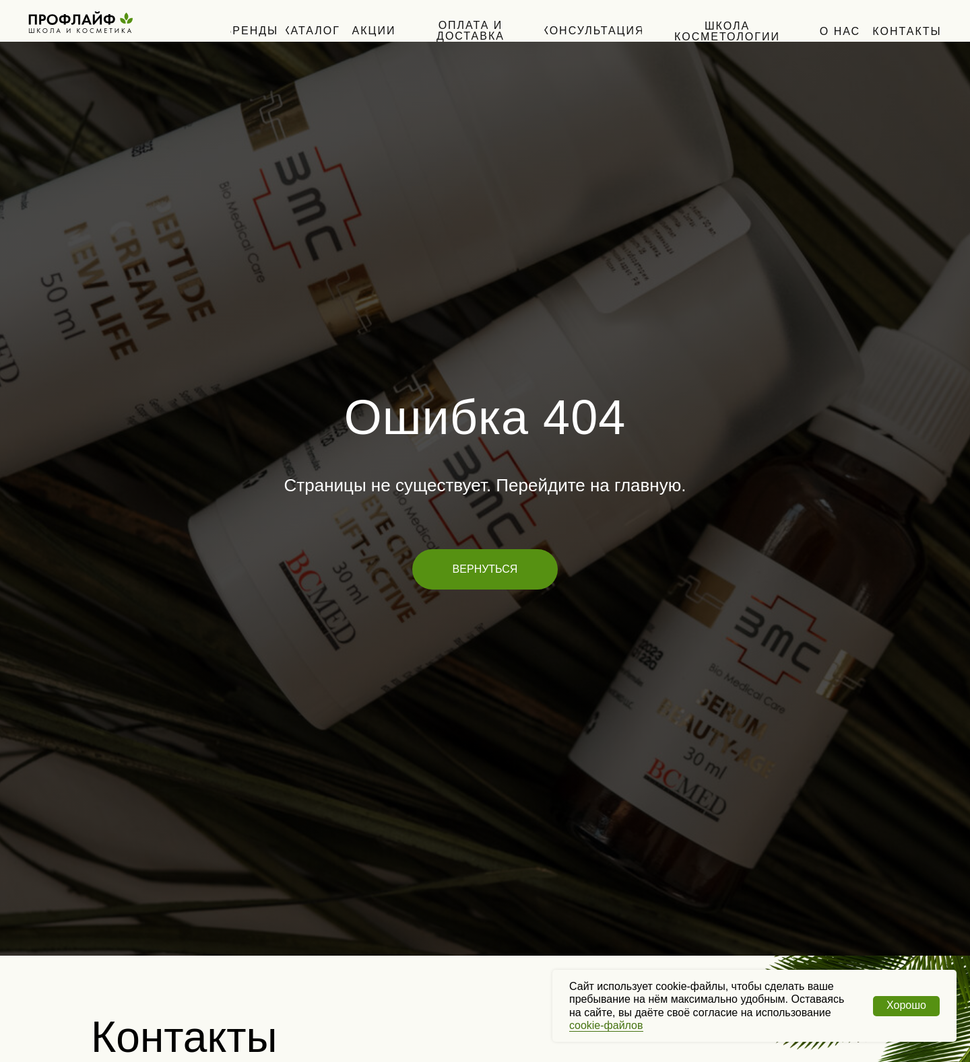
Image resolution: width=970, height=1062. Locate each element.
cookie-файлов (606, 1025)
